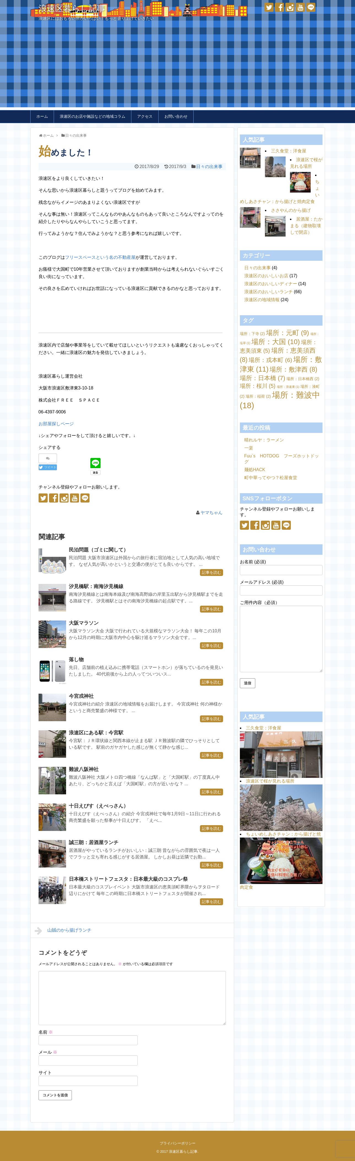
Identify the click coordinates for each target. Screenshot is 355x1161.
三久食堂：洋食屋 (288, 151)
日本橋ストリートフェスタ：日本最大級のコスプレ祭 (128, 879)
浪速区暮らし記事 (72, 8)
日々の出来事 (209, 166)
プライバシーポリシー (178, 1143)
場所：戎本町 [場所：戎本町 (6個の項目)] (270, 360)
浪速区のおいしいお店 (266, 275)
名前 (46, 1032)
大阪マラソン (84, 623)
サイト (45, 1072)
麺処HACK (254, 469)
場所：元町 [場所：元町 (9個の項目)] (287, 332)
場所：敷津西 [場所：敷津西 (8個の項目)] (293, 369)
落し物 (76, 659)
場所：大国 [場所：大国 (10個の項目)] (275, 341)
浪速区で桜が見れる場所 (270, 781)
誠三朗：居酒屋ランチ (93, 842)
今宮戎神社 (81, 696)
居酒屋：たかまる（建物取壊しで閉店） (306, 226)
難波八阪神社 (84, 769)
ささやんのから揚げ (291, 210)
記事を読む (211, 572)
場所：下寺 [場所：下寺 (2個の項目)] (252, 333)
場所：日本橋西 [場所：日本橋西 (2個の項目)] (302, 379)
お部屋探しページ (56, 423)
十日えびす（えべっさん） (98, 806)
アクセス (145, 116)
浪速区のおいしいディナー (270, 283)
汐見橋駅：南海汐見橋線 (96, 586)
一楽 (248, 448)
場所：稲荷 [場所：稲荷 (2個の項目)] (258, 396)
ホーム (42, 116)
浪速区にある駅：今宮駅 (96, 732)
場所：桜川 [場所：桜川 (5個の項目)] (258, 386)
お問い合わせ (176, 116)
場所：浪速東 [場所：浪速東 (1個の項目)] (288, 386)
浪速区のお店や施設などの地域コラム (92, 116)
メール (48, 1052)
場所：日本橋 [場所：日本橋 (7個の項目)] (262, 378)
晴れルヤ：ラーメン (264, 440)
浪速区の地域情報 (262, 299)
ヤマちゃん (211, 512)
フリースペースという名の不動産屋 (100, 257)
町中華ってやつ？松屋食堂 (270, 477)
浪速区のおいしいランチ (268, 291)
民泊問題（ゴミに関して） (98, 550)
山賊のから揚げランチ (63, 930)
